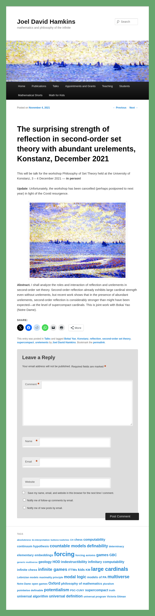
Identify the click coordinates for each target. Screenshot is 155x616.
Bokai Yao (70, 338)
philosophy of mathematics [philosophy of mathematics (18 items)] (81, 583)
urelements (41, 342)
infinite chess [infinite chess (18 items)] (27, 569)
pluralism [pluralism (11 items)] (108, 583)
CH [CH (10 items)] (71, 540)
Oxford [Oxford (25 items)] (54, 583)
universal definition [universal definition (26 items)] (66, 596)
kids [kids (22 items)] (81, 570)
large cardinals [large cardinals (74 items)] (109, 569)
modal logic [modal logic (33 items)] (75, 577)
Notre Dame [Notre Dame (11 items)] (24, 583)
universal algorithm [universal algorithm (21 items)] (32, 596)
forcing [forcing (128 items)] (64, 554)
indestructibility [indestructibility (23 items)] (74, 562)
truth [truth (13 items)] (112, 590)
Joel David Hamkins (46, 21)
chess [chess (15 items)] (78, 539)
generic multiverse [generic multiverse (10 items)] (27, 562)
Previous (119, 107)
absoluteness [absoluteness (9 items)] (24, 540)
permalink (99, 342)
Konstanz (83, 338)
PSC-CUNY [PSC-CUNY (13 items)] (77, 590)
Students (124, 86)
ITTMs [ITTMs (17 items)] (72, 569)
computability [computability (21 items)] (94, 539)
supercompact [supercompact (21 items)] (96, 590)
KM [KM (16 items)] (88, 569)
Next (133, 107)
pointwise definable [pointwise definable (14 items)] (30, 590)
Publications (39, 86)
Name (31, 441)
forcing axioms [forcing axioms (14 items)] (85, 555)
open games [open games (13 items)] (40, 583)
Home (21, 86)
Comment (32, 384)
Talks (56, 86)
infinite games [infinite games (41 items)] (52, 569)
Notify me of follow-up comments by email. (50, 500)
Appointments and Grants (80, 86)
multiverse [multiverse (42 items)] (118, 576)
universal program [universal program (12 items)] (95, 596)
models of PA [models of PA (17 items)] (97, 577)
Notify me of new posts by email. (45, 508)
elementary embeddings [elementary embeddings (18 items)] (35, 555)
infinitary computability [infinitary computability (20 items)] (106, 562)
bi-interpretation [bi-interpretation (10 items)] (41, 540)
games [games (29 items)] (102, 555)
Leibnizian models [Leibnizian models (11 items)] (27, 577)
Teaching (107, 86)
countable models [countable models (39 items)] (68, 545)
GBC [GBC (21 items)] (113, 555)
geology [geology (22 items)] (45, 562)
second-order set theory (116, 338)
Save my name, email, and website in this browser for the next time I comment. (71, 493)
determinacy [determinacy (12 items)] (116, 546)
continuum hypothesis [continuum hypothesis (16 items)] (33, 546)
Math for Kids (57, 95)
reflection (95, 338)
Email (31, 462)
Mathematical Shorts (30, 95)
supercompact (25, 342)
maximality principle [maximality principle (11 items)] (51, 577)
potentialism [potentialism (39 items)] (56, 589)
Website (30, 481)
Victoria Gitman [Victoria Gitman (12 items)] (116, 596)
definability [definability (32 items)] (97, 546)
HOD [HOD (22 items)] (56, 562)
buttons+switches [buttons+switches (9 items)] (60, 540)
